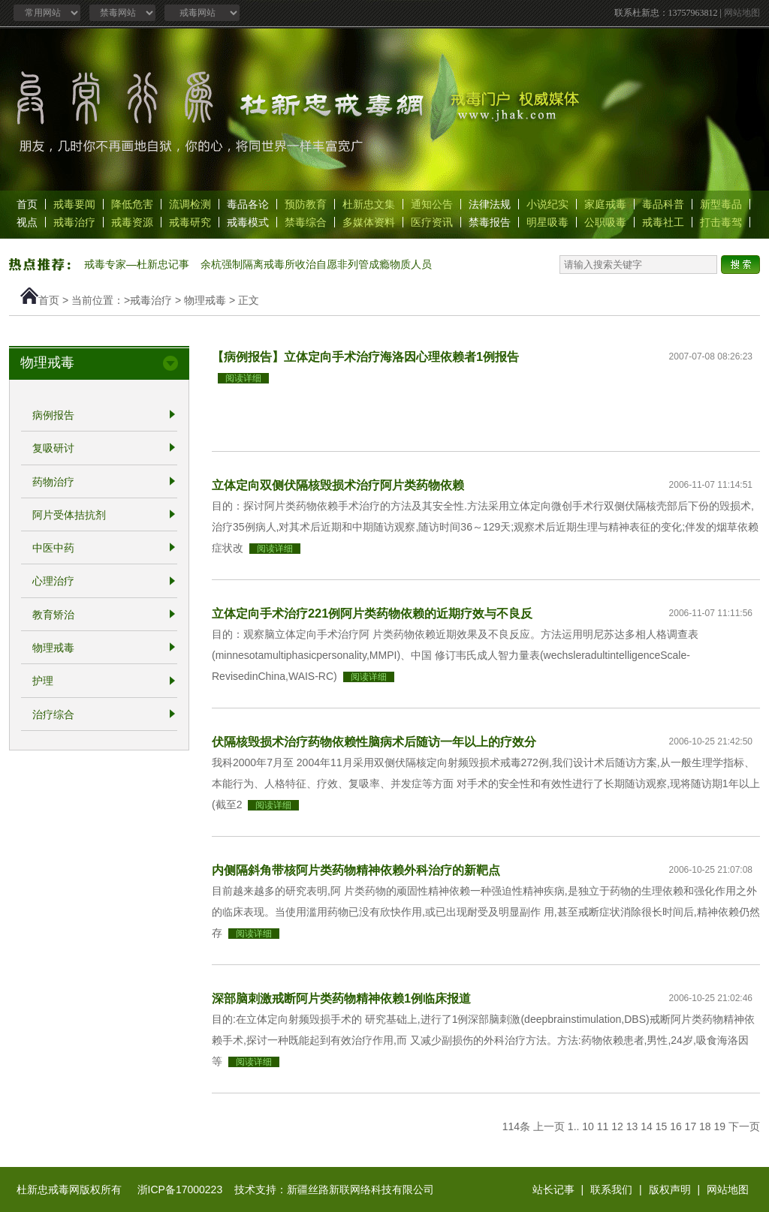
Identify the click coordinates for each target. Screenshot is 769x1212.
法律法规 (490, 204)
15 (662, 1126)
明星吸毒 (547, 222)
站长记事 (553, 1189)
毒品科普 (663, 204)
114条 (516, 1126)
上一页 (549, 1126)
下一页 (744, 1126)
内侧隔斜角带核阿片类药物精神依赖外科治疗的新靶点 (356, 870)
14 (647, 1126)
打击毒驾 (721, 222)
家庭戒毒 (605, 204)
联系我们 (611, 1189)
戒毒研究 (190, 222)
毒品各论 (248, 204)
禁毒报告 (490, 222)
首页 (27, 204)
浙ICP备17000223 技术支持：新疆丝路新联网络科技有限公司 (285, 1189)
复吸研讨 (53, 449)
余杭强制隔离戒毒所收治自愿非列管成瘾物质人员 (316, 264)
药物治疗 (53, 482)
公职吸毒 (605, 222)
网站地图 (742, 13)
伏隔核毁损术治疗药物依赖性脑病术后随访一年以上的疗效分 (374, 741)
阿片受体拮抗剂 (69, 515)
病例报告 (53, 415)
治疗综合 (53, 714)
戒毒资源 (132, 222)
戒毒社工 (663, 222)
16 (676, 1126)
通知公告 (432, 204)
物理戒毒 (205, 300)
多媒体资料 (368, 222)
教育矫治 (53, 615)
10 (588, 1126)
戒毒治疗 (74, 222)
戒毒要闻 (74, 204)
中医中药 (53, 548)
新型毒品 (721, 204)
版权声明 (670, 1189)
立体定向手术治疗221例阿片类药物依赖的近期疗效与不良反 (372, 613)
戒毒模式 (248, 222)
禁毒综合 (306, 222)
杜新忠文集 (368, 204)
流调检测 (190, 204)
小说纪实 (547, 204)
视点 (27, 222)
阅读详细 (243, 378)
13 (632, 1126)
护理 (42, 681)
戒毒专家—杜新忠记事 (136, 264)
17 (691, 1126)
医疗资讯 (432, 222)
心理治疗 (53, 582)
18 (705, 1126)
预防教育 (306, 204)
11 (603, 1126)
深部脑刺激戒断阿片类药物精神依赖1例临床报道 (341, 998)
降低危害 (132, 204)
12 (617, 1126)
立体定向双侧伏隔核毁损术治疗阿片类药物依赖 (338, 485)
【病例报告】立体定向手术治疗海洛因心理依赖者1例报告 (365, 356)
